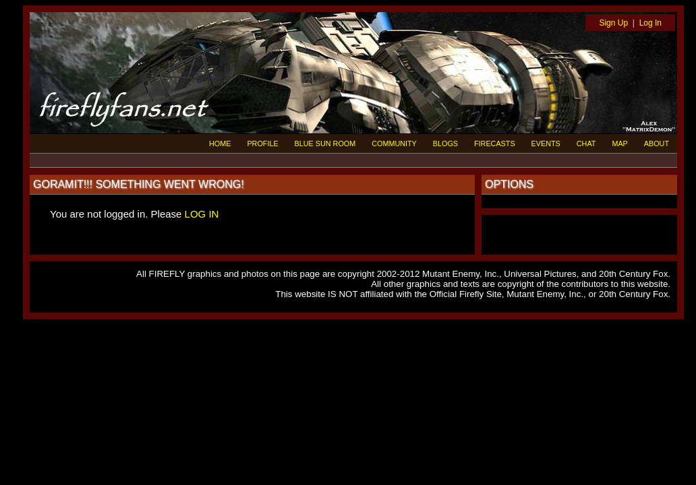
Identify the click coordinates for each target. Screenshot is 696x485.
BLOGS (445, 143)
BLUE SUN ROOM (325, 143)
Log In (650, 23)
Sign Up (613, 23)
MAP (619, 143)
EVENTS (545, 143)
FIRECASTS (494, 143)
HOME (220, 143)
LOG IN (202, 214)
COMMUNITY (394, 143)
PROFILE (262, 143)
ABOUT (656, 143)
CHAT (586, 143)
